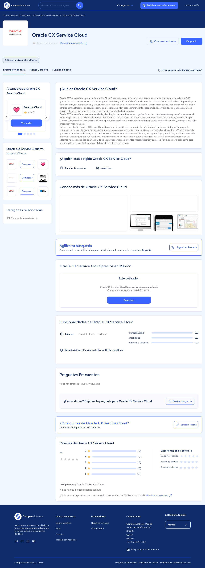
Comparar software (163, 41)
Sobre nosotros (63, 522)
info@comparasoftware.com (142, 550)
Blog (58, 528)
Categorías (125, 5)
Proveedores (98, 516)
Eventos (60, 534)
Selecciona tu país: (175, 514)
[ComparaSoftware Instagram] (34, 541)
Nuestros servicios (100, 522)
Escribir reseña (186, 425)
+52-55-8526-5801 (136, 541)
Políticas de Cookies (148, 562)
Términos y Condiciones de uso (175, 562)
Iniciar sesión (192, 5)
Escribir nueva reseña (74, 43)
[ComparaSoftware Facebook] (28, 541)
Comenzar (129, 300)
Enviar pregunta (180, 401)
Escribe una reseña (159, 495)
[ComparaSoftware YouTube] (22, 541)
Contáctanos (133, 516)
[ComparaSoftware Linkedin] (16, 541)
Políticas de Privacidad (126, 562)
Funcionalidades (61, 69)
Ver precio (191, 41)
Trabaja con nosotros (66, 539)
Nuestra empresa (65, 516)
